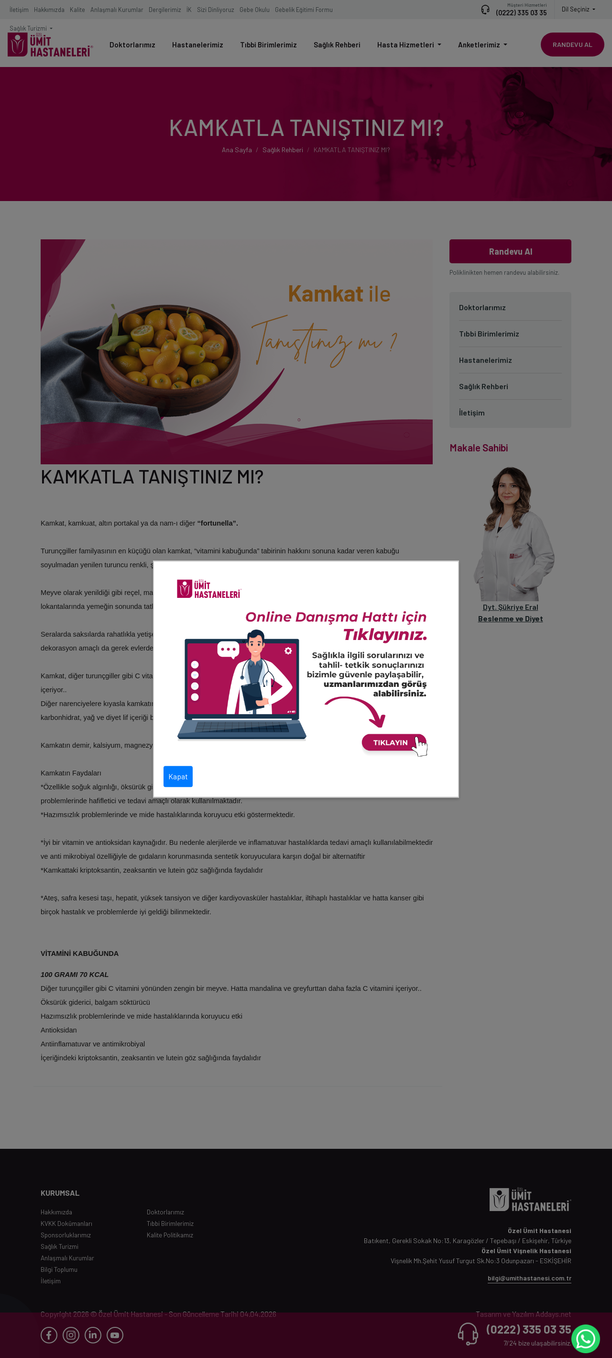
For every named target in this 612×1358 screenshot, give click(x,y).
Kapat (178, 776)
